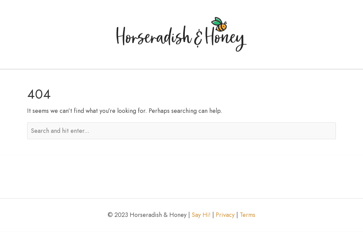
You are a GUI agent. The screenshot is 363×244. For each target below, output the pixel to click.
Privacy (225, 214)
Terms (247, 214)
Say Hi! (201, 214)
